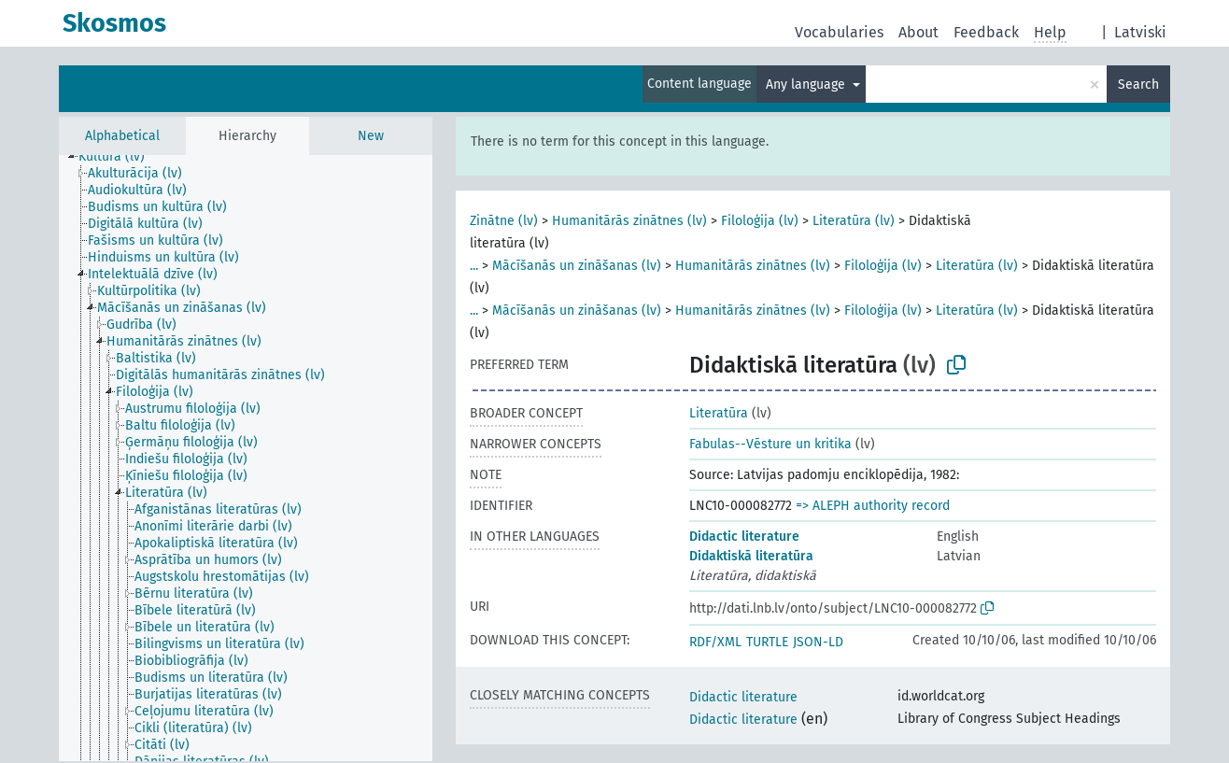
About (918, 32)
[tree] (245, 458)
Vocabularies (839, 32)
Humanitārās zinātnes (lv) (629, 221)
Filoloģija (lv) (759, 221)
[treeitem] (120, 156)
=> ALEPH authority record (873, 506)
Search (1138, 84)
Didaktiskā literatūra (751, 556)
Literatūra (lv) (853, 221)
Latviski (1140, 32)
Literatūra (718, 413)
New (371, 136)
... (474, 266)
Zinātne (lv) (504, 221)
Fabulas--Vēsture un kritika (770, 444)
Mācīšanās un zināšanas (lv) (576, 266)
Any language (807, 84)
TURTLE (767, 642)
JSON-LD (818, 642)
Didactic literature (744, 536)
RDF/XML (715, 642)
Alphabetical (122, 136)
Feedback (986, 32)
